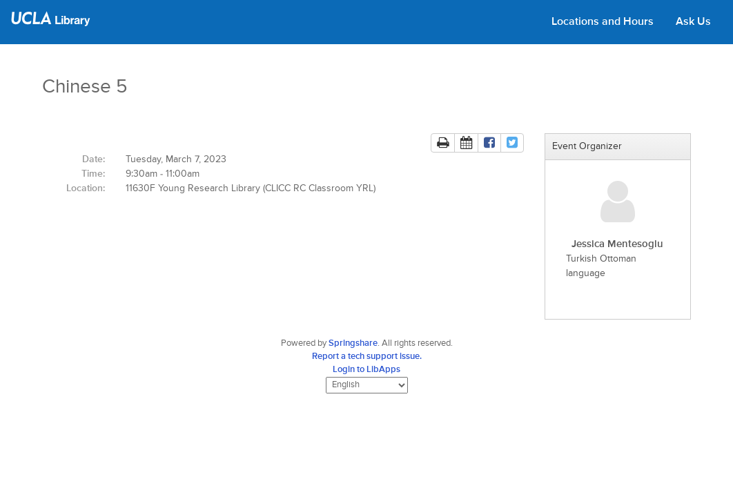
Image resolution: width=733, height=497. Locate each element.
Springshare (353, 343)
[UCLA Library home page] (50, 23)
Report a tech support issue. (367, 356)
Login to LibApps (366, 369)
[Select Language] (367, 385)
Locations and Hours (602, 22)
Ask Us (693, 22)
